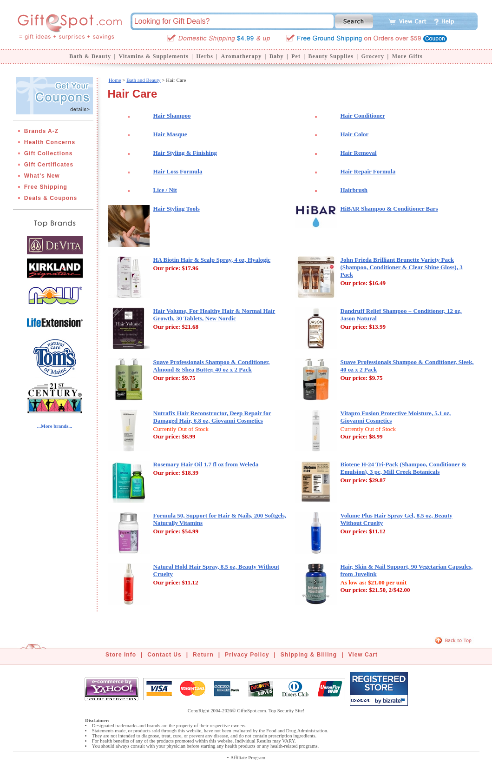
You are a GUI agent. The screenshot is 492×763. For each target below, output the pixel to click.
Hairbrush (354, 189)
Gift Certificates (48, 164)
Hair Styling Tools (176, 208)
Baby (276, 56)
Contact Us (164, 654)
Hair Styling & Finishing (185, 152)
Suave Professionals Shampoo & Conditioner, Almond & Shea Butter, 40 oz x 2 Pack (211, 365)
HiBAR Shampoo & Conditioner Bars (389, 208)
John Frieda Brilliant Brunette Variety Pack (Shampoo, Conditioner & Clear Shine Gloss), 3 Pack (402, 267)
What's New (42, 176)
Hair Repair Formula (368, 171)
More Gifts (407, 56)
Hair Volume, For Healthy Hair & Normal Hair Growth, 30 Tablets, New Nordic (214, 314)
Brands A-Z (41, 131)
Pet (296, 56)
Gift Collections (48, 153)
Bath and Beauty (143, 80)
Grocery (372, 56)
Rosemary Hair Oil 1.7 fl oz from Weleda (206, 464)
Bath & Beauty (90, 56)
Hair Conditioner (363, 115)
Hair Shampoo (172, 115)
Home (115, 80)
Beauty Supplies (331, 56)
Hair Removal (359, 152)
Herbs (204, 56)
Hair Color (355, 134)
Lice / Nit (165, 189)
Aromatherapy (241, 56)
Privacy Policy (247, 654)
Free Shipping (45, 187)
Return (203, 654)
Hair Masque (170, 134)
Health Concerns (49, 142)
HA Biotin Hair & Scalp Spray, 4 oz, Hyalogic (212, 259)
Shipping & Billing (309, 654)
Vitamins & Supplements (154, 56)
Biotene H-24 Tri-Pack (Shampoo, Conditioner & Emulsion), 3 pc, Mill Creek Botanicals (404, 468)
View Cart (363, 654)
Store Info (120, 654)
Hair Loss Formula (178, 171)
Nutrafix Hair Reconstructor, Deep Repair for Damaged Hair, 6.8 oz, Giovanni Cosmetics (212, 417)
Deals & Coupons (50, 198)
